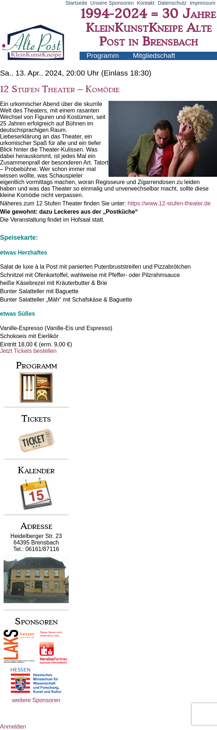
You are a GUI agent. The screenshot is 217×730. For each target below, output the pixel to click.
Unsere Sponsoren (112, 3)
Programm (102, 55)
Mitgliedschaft (154, 55)
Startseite (76, 3)
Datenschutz (172, 3)
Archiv (152, 63)
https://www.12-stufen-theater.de (169, 203)
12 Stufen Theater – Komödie (60, 89)
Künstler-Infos (107, 63)
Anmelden (13, 726)
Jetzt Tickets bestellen (28, 351)
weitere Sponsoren (36, 700)
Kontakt (145, 3)
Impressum (203, 3)
